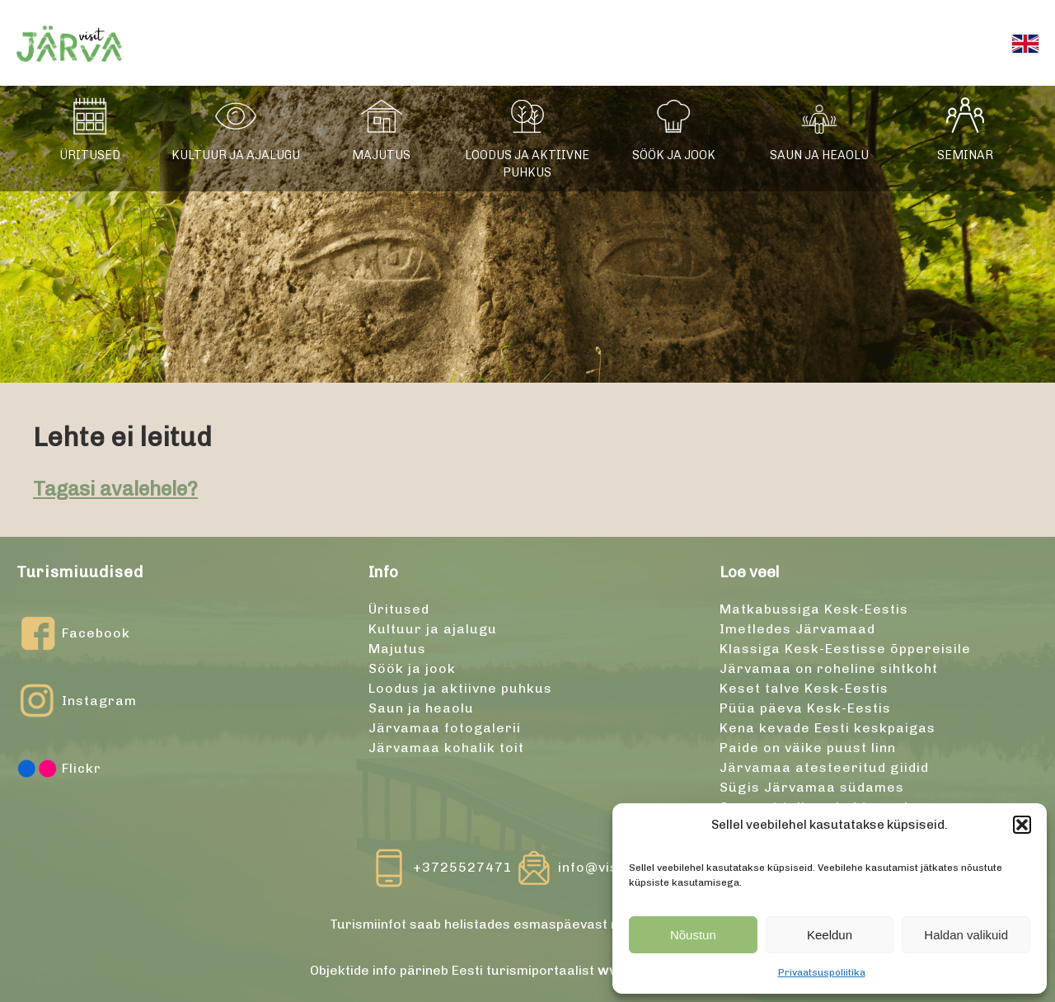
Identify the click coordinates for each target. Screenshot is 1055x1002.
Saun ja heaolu (819, 155)
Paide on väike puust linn (808, 747)
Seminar (965, 155)
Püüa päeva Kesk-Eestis (805, 708)
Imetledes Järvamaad (797, 629)
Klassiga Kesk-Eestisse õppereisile (845, 648)
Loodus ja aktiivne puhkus (527, 164)
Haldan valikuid (966, 935)
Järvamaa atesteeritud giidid (824, 767)
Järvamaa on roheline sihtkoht (829, 668)
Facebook (73, 633)
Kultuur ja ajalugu (235, 155)
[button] (1022, 824)
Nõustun (693, 935)
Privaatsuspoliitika (821, 972)
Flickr (58, 768)
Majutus (381, 155)
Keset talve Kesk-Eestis (804, 688)
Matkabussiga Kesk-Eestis (814, 609)
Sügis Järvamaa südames (812, 787)
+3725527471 (463, 867)
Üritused (89, 155)
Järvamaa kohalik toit (446, 747)
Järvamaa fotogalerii (444, 728)
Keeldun (829, 935)
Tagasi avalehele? (115, 489)
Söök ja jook (673, 155)
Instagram (76, 701)
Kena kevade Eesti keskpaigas (827, 728)
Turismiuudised (79, 571)
